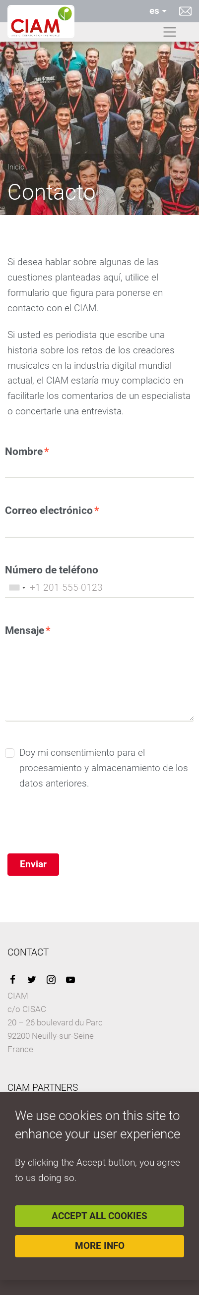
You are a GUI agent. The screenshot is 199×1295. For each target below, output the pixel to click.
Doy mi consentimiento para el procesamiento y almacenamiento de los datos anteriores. (103, 767)
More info (100, 1245)
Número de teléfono (51, 569)
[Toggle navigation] (170, 32)
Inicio (15, 167)
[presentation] (80, 834)
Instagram (51, 980)
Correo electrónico (49, 510)
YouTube (70, 980)
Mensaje (24, 630)
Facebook (12, 980)
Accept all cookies (99, 1216)
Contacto (185, 11)
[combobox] (16, 588)
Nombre (24, 451)
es (154, 10)
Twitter (32, 980)
